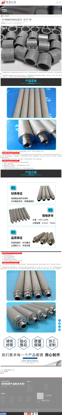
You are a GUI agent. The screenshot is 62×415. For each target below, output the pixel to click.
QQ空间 (6, 23)
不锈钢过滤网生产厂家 (9, 370)
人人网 (13, 23)
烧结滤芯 (6, 371)
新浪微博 (10, 23)
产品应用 (7, 16)
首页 (3, 16)
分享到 (2, 23)
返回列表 (2, 373)
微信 (4, 23)
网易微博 (19, 23)
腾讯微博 (16, 23)
